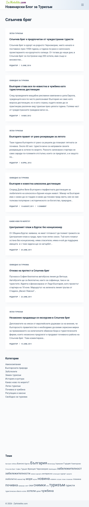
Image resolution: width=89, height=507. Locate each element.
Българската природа (16, 368)
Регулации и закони (15, 393)
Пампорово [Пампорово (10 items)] (76, 464)
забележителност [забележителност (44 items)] (69, 468)
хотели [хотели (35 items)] (31, 491)
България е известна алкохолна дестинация (35, 183)
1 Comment (41, 206)
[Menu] (82, 5)
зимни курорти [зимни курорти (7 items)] (36, 474)
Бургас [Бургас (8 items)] (27, 464)
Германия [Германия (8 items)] (59, 464)
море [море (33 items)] (29, 479)
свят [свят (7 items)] (26, 486)
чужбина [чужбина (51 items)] (47, 491)
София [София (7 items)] (18, 469)
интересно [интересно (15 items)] (47, 473)
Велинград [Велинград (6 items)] (51, 464)
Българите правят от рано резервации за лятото (37, 136)
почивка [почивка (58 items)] (11, 485)
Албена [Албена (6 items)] (14, 464)
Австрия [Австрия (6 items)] (8, 464)
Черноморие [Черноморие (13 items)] (42, 469)
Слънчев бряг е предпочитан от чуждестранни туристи (41, 39)
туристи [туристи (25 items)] (70, 485)
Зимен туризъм (13, 375)
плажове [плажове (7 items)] (69, 479)
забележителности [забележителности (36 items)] (17, 473)
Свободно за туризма (19, 80)
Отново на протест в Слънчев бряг (29, 270)
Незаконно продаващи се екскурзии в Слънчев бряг (39, 317)
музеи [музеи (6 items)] (35, 479)
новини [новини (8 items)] (53, 479)
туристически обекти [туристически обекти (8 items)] (13, 491)
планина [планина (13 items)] (77, 479)
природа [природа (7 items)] (21, 486)
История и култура (14, 378)
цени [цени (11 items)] (38, 491)
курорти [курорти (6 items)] (69, 474)
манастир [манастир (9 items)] (21, 479)
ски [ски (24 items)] (31, 485)
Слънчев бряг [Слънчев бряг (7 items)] (10, 469)
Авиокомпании (13, 364)
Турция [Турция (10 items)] (24, 469)
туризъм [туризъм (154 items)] (57, 485)
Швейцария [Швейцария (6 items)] (53, 469)
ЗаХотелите (11, 371)
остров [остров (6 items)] (58, 479)
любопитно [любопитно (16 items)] (11, 479)
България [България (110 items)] (38, 463)
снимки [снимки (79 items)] (39, 485)
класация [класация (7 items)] (56, 474)
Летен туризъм (16, 33)
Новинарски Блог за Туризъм (28, 7)
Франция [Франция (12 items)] (32, 469)
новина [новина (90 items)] (44, 479)
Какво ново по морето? (19, 221)
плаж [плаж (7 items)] (64, 479)
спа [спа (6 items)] (47, 486)
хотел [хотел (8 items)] (24, 491)
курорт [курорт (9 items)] (63, 474)
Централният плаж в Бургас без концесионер (35, 227)
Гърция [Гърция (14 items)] (67, 463)
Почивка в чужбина (15, 389)
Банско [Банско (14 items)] (20, 463)
